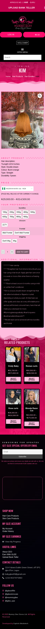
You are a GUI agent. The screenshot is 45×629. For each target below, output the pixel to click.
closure (22, 221)
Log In (11, 35)
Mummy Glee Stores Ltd (18, 614)
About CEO (7, 552)
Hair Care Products (10, 516)
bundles (22, 208)
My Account (7, 529)
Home (8, 76)
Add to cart (22, 252)
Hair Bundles (30, 76)
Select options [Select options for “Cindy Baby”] (13, 379)
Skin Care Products (10, 518)
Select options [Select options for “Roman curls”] (31, 379)
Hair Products (17, 76)
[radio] (5, 212)
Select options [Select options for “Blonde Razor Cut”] (31, 423)
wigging (22, 237)
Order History (8, 531)
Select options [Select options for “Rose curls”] (13, 421)
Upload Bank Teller (10, 557)
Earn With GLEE (9, 554)
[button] (22, 43)
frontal (22, 229)
